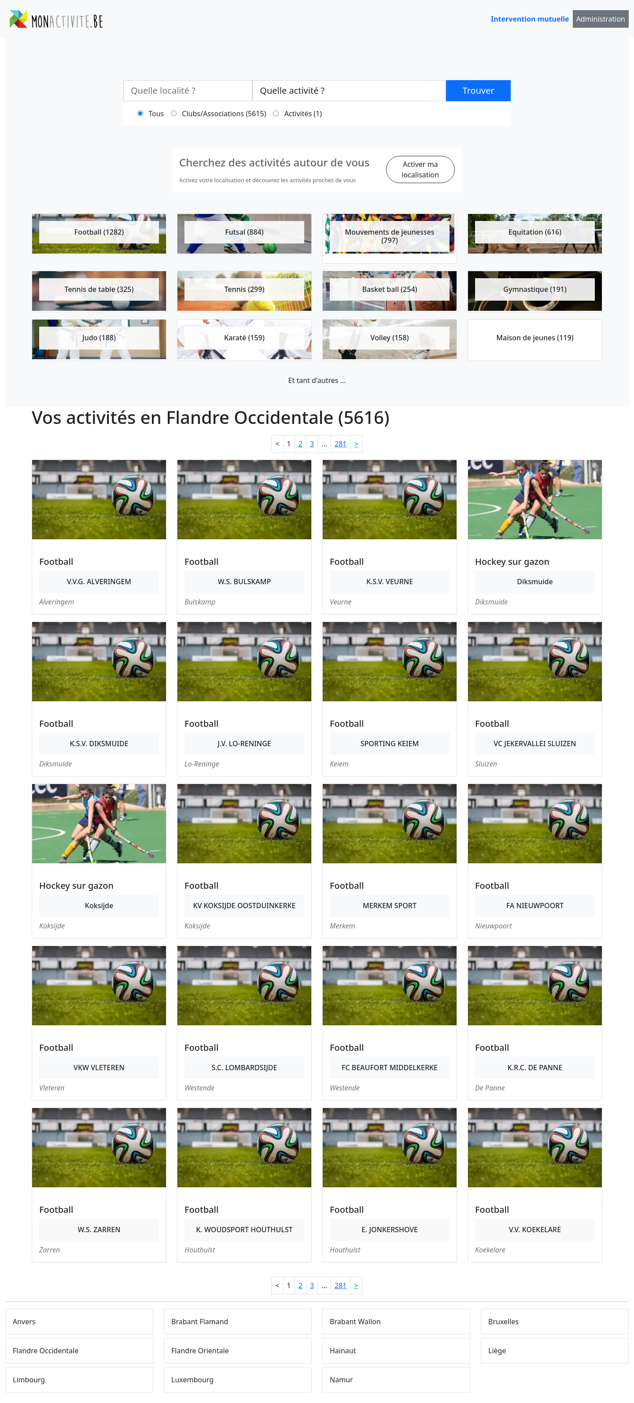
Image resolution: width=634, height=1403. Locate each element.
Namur (341, 1380)
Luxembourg (192, 1380)
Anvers (24, 1321)
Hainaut (343, 1350)
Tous (156, 113)
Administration (600, 19)
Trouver (478, 90)
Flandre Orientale (200, 1350)
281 (340, 444)
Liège (497, 1350)
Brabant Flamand (199, 1321)
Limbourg (29, 1380)
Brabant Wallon (355, 1321)
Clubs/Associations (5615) (224, 113)
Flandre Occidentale (45, 1350)
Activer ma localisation (420, 169)
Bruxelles (503, 1321)
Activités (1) (303, 113)
